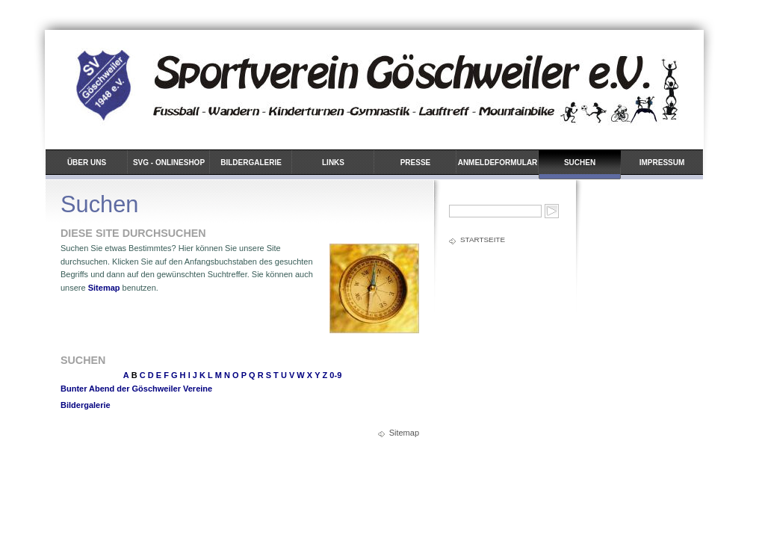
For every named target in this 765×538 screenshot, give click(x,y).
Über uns (86, 162)
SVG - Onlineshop (169, 162)
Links (333, 162)
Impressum (662, 162)
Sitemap (104, 287)
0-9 (335, 375)
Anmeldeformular (498, 162)
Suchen (579, 162)
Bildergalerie (251, 162)
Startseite (482, 239)
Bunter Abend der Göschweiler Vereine (136, 388)
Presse (415, 162)
